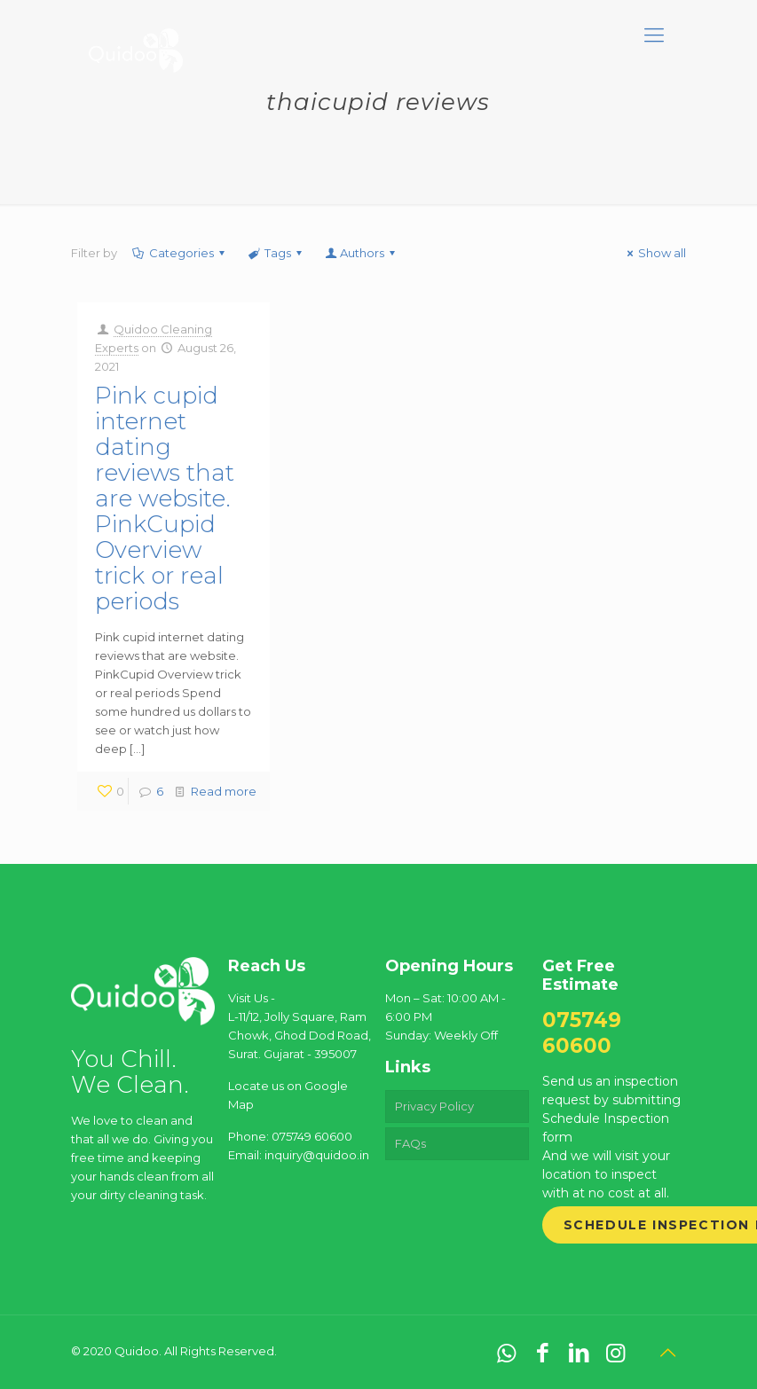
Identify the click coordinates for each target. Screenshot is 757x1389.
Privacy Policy (434, 1106)
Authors (361, 253)
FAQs (410, 1143)
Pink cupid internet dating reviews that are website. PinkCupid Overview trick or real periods (164, 498)
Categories (180, 253)
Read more (223, 791)
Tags (276, 253)
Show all (654, 253)
